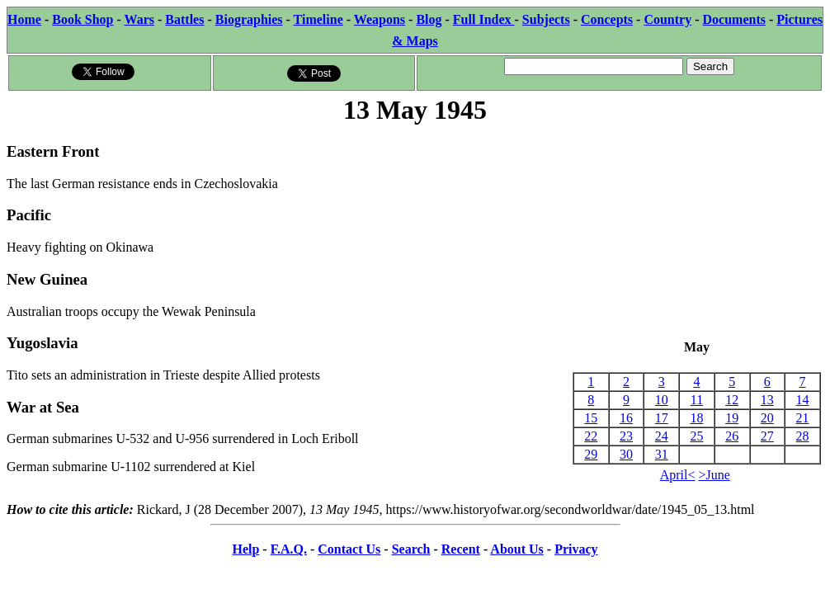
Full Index (484, 19)
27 (767, 436)
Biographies (249, 19)
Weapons (379, 19)
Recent (460, 549)
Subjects (546, 19)
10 (661, 400)
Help (245, 549)
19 (731, 418)
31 (661, 454)
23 (626, 436)
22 (590, 436)
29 (590, 454)
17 (661, 418)
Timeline (318, 19)
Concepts (607, 19)
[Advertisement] (697, 233)
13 (767, 400)
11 (697, 400)
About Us (516, 549)
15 (590, 418)
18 (696, 418)
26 (731, 436)
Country (667, 19)
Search (411, 549)
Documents (734, 19)
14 (802, 400)
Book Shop (82, 19)
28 (802, 436)
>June (714, 475)
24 (661, 436)
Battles (184, 19)
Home (24, 19)
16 (626, 418)
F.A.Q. (289, 549)
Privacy (575, 549)
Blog (428, 19)
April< (678, 475)
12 (731, 400)
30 (626, 454)
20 (767, 418)
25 (696, 436)
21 (802, 418)
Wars (139, 19)
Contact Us (349, 549)
